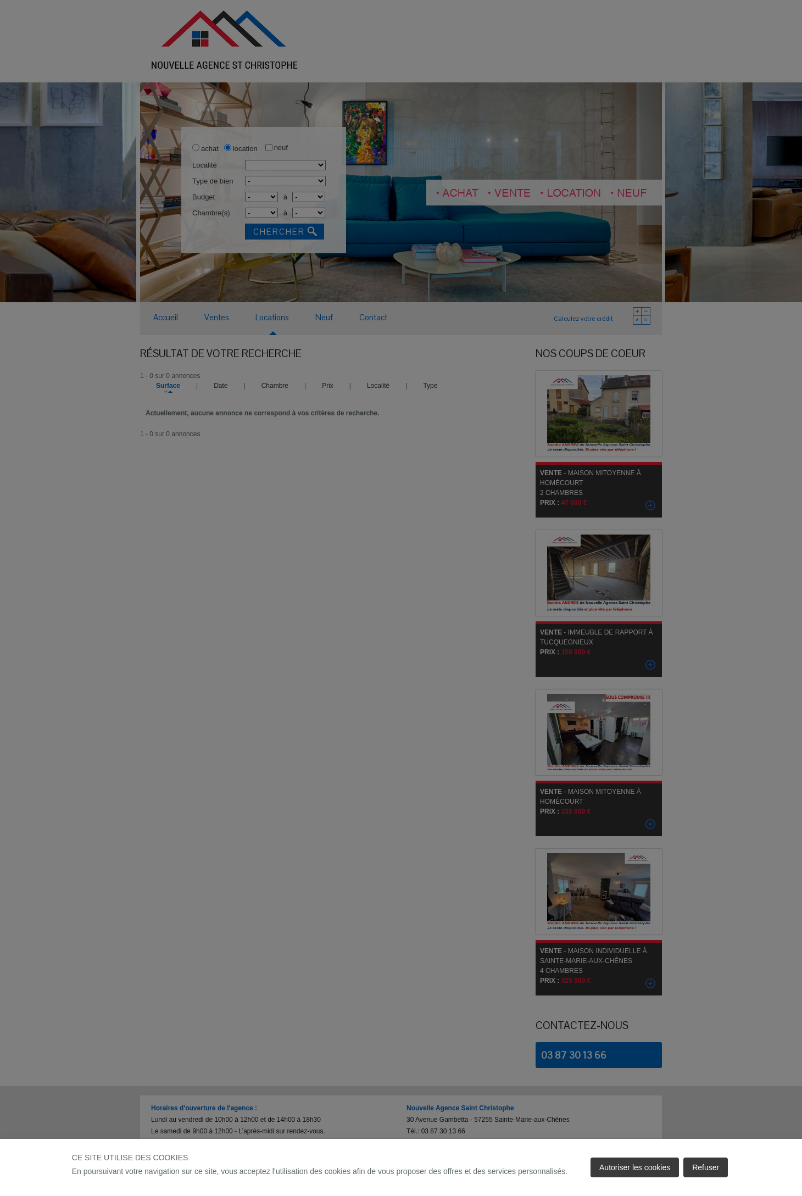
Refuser (705, 1167)
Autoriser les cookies (634, 1167)
